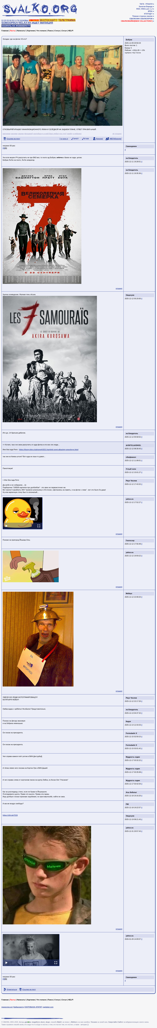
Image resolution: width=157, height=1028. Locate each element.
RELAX (23, 22)
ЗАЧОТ (76, 139)
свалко (21, 134)
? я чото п (63, 139)
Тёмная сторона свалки (142, 16)
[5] (13, 20)
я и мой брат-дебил (50, 134)
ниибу (69, 134)
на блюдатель (132, 158)
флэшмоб (28, 134)
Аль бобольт (131, 792)
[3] (8, 20)
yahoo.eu (129, 499)
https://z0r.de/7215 (10, 815)
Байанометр (18, 1007)
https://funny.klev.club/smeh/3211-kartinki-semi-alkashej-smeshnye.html (48, 450)
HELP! (70, 31)
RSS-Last (145, 9)
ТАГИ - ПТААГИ (146, 4)
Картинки (31, 31)
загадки (14, 134)
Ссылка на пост (13, 139)
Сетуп (64, 31)
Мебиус (129, 593)
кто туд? (63, 134)
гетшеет (118, 134)
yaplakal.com (47, 1007)
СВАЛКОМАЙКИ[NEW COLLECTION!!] (136, 21)
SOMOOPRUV (9, 22)
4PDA (150, 11)
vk (113, 134)
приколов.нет (7, 1007)
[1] (2, 20)
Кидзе (128, 721)
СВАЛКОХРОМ (146, 19)
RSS (138, 9)
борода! (99, 139)
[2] (5, 20)
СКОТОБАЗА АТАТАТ (33, 1007)
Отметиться (12, 989)
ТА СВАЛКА (34, 20)
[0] (4, 148)
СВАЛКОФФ (134, 19)
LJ (151, 9)
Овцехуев (130, 295)
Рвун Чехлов (136, 53)
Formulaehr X (131, 733)
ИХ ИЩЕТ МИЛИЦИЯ (40, 22)
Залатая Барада (145, 6)
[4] (10, 20)
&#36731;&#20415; (133, 445)
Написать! (21, 31)
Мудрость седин (133, 757)
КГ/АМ (86, 139)
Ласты (12, 31)
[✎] (18, 20)
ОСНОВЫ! (24, 20)
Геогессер (130, 540)
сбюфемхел (131, 457)
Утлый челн (131, 469)
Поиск (50, 31)
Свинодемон (131, 146)
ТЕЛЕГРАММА (67, 20)
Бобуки (129, 40)
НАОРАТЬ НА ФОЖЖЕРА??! (16, 26)
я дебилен (77, 134)
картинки (6, 134)
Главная (4, 31)
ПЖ (127, 804)
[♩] (15, 20)
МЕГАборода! (115, 139)
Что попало (41, 31)
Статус (57, 31)
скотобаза (37, 134)
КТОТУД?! (148, 14)
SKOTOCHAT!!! (48, 20)
